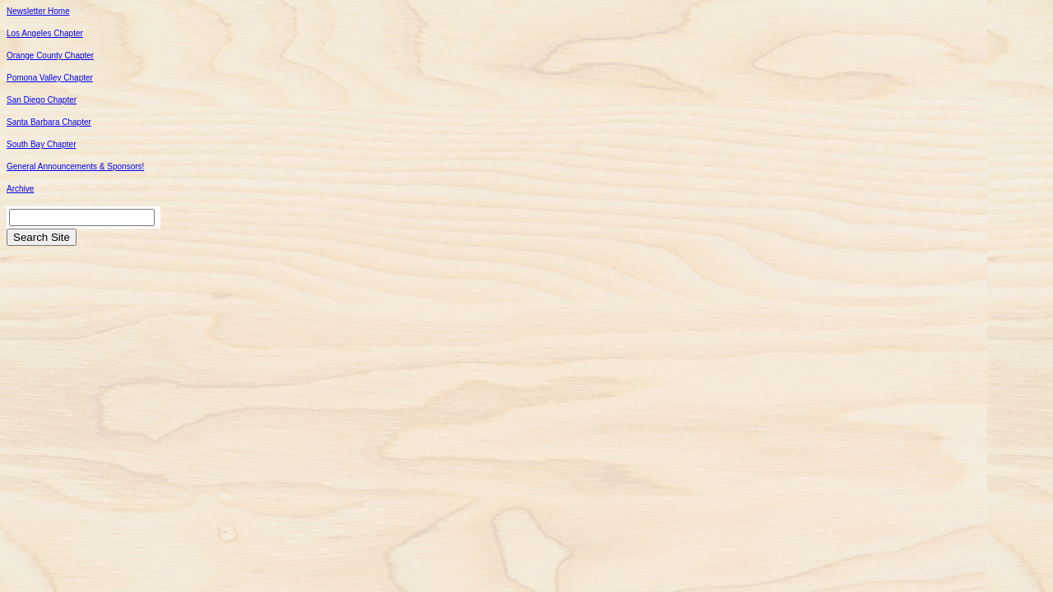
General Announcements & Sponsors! (75, 166)
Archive (20, 188)
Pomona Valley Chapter (50, 77)
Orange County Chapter (50, 55)
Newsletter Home (38, 11)
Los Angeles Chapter (45, 33)
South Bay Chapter (42, 144)
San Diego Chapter (42, 99)
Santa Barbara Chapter (49, 122)
